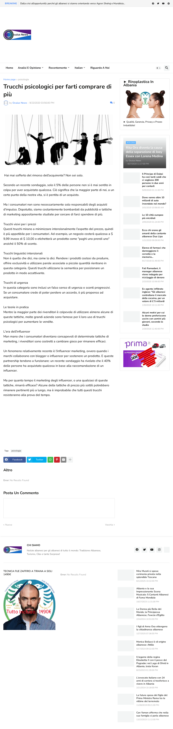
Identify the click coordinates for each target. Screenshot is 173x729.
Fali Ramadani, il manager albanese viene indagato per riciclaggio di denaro (153, 273)
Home (9, 68)
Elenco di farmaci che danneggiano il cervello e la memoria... (154, 252)
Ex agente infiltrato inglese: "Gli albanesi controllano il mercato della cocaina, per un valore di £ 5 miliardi (154, 295)
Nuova (8, 524)
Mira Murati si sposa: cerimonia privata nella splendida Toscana (148, 574)
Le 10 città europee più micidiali (152, 216)
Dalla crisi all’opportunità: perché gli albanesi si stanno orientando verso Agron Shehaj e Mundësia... (72, 3)
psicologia (23, 79)
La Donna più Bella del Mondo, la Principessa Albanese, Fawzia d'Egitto (150, 612)
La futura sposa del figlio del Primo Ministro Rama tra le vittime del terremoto (151, 698)
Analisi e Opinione (29, 68)
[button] (158, 68)
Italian (79, 68)
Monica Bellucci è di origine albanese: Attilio (151, 643)
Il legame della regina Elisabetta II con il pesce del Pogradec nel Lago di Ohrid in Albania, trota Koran (152, 662)
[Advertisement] (108, 35)
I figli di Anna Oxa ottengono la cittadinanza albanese (151, 628)
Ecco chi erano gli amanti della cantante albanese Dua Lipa (154, 233)
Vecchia (109, 524)
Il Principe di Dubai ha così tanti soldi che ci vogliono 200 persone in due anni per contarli (154, 180)
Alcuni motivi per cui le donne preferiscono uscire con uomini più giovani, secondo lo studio (154, 319)
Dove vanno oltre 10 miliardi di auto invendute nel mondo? (154, 200)
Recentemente (58, 68)
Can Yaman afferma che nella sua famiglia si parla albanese (152, 714)
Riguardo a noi (99, 68)
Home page (9, 79)
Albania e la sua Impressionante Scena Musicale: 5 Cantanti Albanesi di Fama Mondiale (152, 593)
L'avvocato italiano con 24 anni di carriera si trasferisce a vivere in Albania (152, 680)
